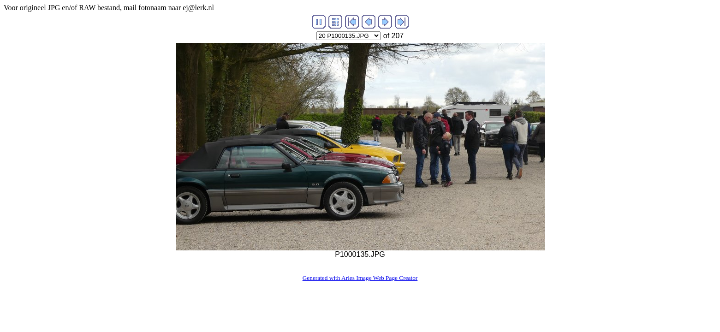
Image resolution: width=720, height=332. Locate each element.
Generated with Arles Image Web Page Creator (360, 277)
